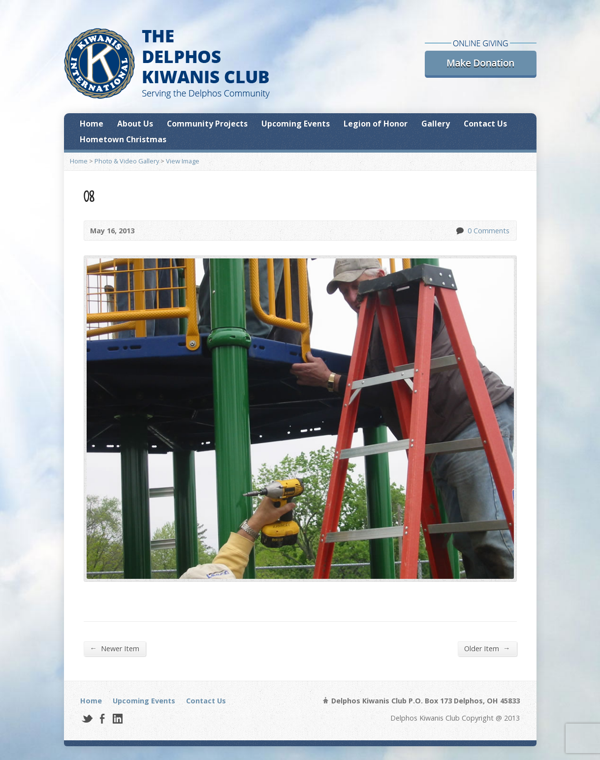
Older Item (487, 648)
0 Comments (459, 230)
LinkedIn (117, 718)
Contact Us (485, 123)
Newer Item (114, 648)
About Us (135, 123)
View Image (182, 161)
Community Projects (207, 123)
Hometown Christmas (123, 139)
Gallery (435, 123)
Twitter (87, 718)
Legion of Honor (376, 123)
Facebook (102, 718)
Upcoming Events (295, 123)
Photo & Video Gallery (127, 161)
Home (91, 123)
